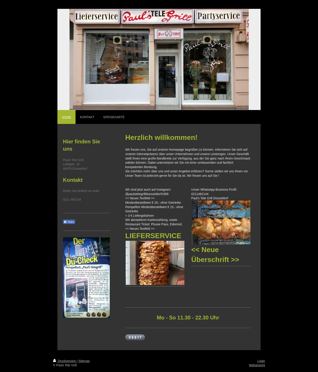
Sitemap (84, 361)
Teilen (69, 222)
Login (261, 361)
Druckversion (65, 361)
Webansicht (257, 365)
